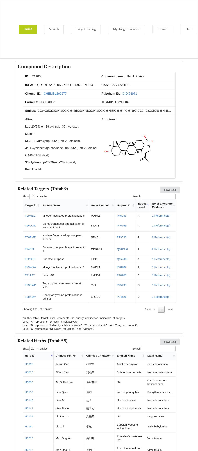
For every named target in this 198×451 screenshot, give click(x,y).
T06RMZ (30, 237)
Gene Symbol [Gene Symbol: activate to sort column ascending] (100, 205)
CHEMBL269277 (55, 93)
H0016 (29, 364)
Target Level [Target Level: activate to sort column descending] (142, 205)
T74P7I (29, 249)
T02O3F (30, 258)
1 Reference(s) (161, 215)
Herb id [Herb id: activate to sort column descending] (30, 355)
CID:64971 (129, 93)
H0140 (29, 400)
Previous (149, 309)
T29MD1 (30, 215)
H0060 (29, 382)
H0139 (29, 392)
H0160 (29, 426)
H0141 (29, 408)
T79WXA (30, 267)
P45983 (121, 215)
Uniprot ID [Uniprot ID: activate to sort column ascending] (123, 205)
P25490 (121, 285)
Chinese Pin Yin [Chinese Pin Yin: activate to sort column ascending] (66, 355)
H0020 (29, 372)
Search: (154, 196)
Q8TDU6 (122, 249)
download (170, 189)
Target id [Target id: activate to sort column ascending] (31, 205)
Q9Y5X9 (122, 258)
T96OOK (30, 225)
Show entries (35, 196)
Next (170, 309)
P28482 (121, 267)
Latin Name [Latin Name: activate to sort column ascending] (154, 355)
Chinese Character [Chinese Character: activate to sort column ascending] (98, 355)
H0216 (29, 438)
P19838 (121, 237)
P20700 (121, 275)
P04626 (121, 296)
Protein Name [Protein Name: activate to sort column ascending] (51, 205)
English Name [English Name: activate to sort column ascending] (126, 355)
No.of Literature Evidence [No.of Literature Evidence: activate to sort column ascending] (162, 205)
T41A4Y (30, 275)
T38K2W (30, 296)
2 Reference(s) (161, 237)
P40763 (121, 225)
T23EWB (30, 285)
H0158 (29, 416)
